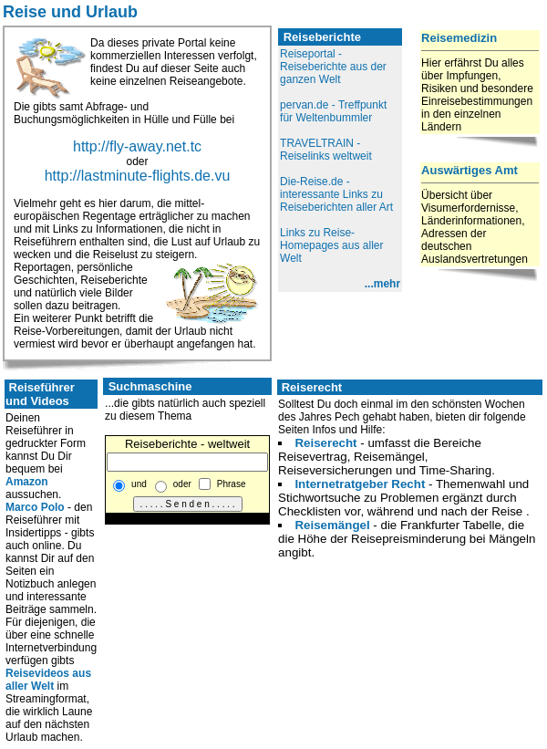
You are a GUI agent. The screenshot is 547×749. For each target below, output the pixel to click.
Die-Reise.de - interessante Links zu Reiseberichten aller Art (336, 194)
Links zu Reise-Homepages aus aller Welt (331, 245)
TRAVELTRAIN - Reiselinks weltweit (326, 149)
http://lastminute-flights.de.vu (138, 175)
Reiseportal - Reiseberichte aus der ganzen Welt (333, 66)
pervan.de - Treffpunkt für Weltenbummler (333, 111)
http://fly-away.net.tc (137, 146)
